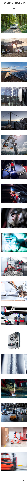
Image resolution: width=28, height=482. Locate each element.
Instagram (23, 480)
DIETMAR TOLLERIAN (15, 3)
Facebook (15, 480)
